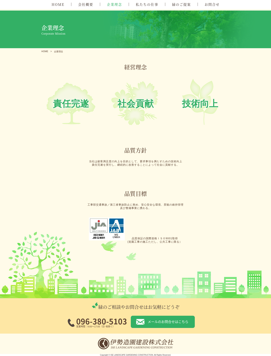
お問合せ (212, 4)
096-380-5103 (101, 321)
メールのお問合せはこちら (168, 321)
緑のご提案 (181, 4)
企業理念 (114, 4)
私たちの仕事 (147, 4)
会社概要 (85, 4)
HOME (58, 4)
